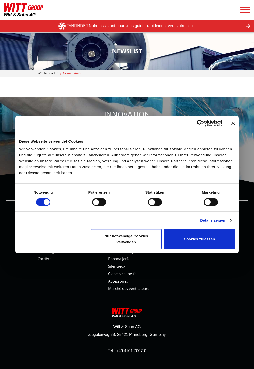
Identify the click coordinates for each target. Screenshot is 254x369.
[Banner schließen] (233, 123)
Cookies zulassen (199, 239)
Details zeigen (212, 220)
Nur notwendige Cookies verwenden (126, 239)
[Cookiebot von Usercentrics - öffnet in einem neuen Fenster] (200, 123)
